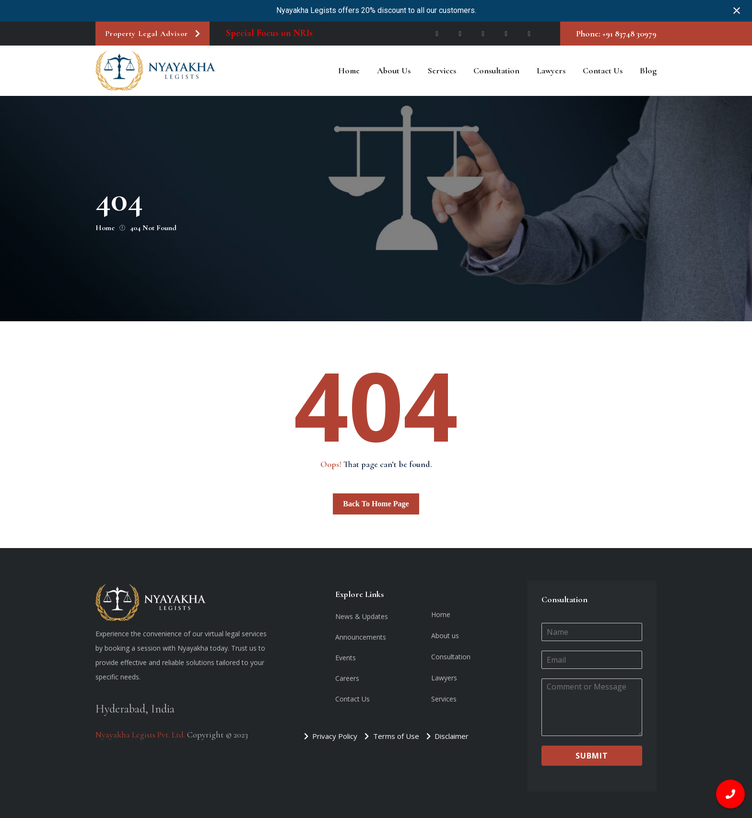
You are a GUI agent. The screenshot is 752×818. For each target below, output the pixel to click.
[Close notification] (736, 10)
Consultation (496, 70)
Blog (648, 70)
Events (345, 657)
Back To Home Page (376, 504)
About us (394, 70)
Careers (347, 678)
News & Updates (361, 616)
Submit (592, 755)
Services (442, 70)
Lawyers (551, 70)
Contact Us (603, 70)
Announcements (360, 637)
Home (349, 70)
